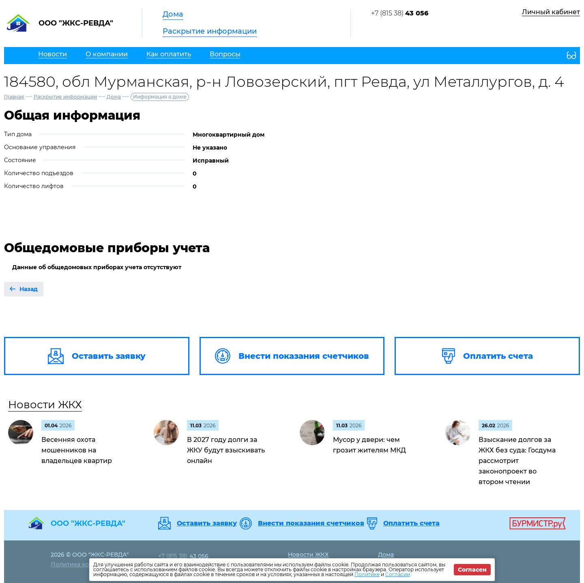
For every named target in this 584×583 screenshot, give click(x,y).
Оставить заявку (207, 523)
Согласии (397, 574)
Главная (14, 97)
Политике (367, 574)
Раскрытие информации (210, 31)
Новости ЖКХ (45, 404)
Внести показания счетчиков (311, 523)
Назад (28, 289)
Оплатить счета (411, 523)
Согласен (472, 569)
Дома (173, 14)
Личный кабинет (551, 12)
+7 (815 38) (399, 13)
